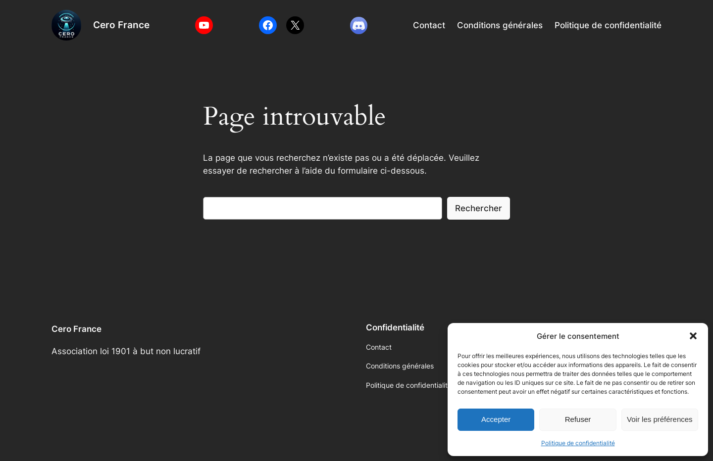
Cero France (121, 25)
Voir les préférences (660, 419)
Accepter (495, 419)
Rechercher (478, 208)
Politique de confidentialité (578, 443)
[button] (693, 336)
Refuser (578, 419)
